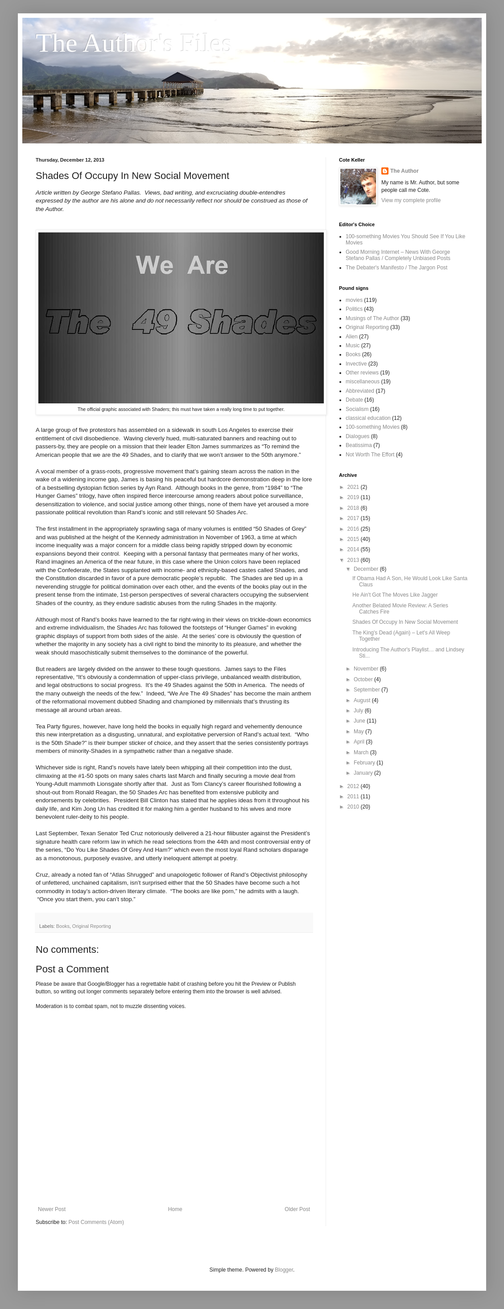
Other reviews (362, 373)
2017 (354, 518)
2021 (354, 487)
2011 (354, 796)
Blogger (284, 1270)
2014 (354, 549)
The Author (404, 171)
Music (352, 345)
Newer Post (52, 1209)
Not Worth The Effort (370, 454)
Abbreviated (360, 391)
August (363, 700)
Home (175, 1209)
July (359, 710)
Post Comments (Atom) (96, 1222)
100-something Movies (373, 427)
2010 (354, 807)
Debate (354, 400)
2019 (354, 497)
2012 (354, 786)
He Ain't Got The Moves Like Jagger (395, 595)
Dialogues (357, 436)
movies (354, 300)
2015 (354, 539)
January (364, 773)
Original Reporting (91, 926)
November (367, 669)
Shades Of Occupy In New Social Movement (405, 622)
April (360, 742)
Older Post (297, 1209)
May (359, 731)
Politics (354, 309)
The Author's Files (134, 42)
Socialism (357, 409)
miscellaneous (363, 381)
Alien (352, 336)
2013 (354, 560)
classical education (368, 418)
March (362, 752)
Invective (356, 364)
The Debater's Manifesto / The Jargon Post (396, 267)
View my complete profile (411, 200)
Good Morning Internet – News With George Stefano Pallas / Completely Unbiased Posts (398, 255)
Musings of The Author (372, 318)
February (365, 763)
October (364, 679)
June (360, 721)
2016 (354, 529)
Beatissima (359, 445)
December (367, 569)
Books (63, 926)
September (367, 690)
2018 (354, 508)
